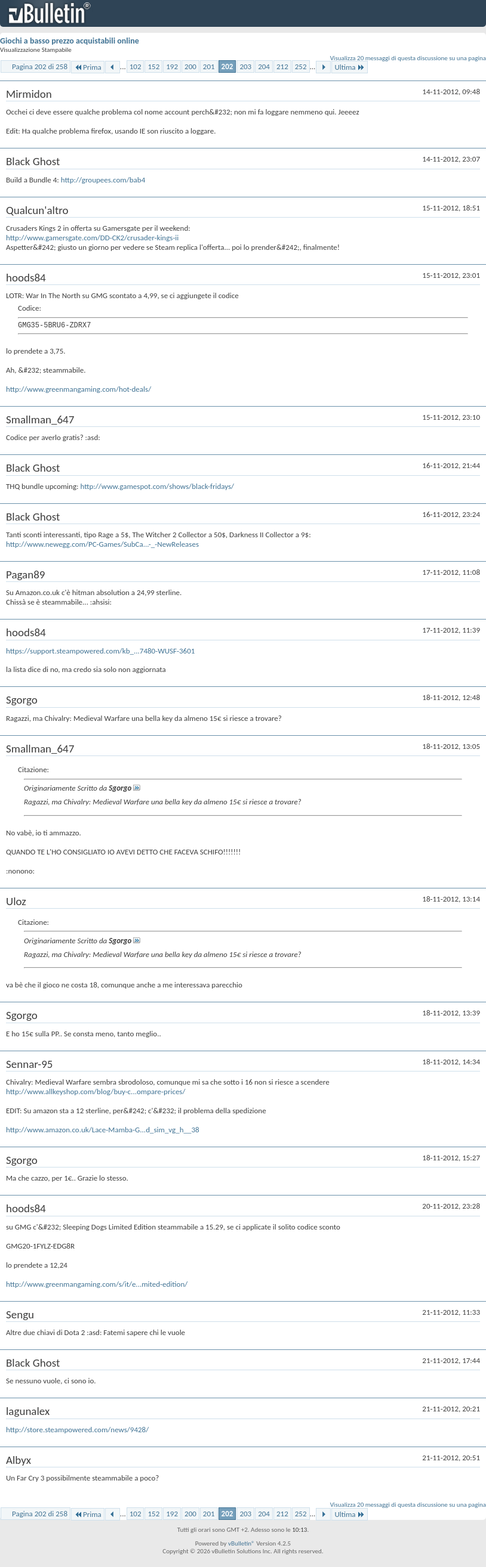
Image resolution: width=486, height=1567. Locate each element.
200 (190, 66)
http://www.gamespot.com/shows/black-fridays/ (157, 486)
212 (282, 66)
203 (245, 66)
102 (136, 66)
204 (264, 66)
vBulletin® (241, 1543)
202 (227, 66)
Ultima (349, 67)
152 (153, 66)
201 (209, 66)
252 (301, 66)
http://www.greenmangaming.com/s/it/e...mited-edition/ (96, 1284)
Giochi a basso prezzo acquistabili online (69, 41)
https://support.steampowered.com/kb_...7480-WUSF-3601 (100, 650)
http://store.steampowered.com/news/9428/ (77, 1429)
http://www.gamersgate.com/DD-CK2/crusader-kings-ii (92, 237)
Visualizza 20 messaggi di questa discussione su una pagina (408, 58)
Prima (87, 67)
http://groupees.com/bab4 (103, 179)
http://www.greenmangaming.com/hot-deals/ (78, 389)
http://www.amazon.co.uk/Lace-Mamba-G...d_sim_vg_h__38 (102, 1129)
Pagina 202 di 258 (39, 66)
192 (172, 66)
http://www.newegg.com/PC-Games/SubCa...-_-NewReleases (102, 544)
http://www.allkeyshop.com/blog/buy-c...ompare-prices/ (95, 1091)
